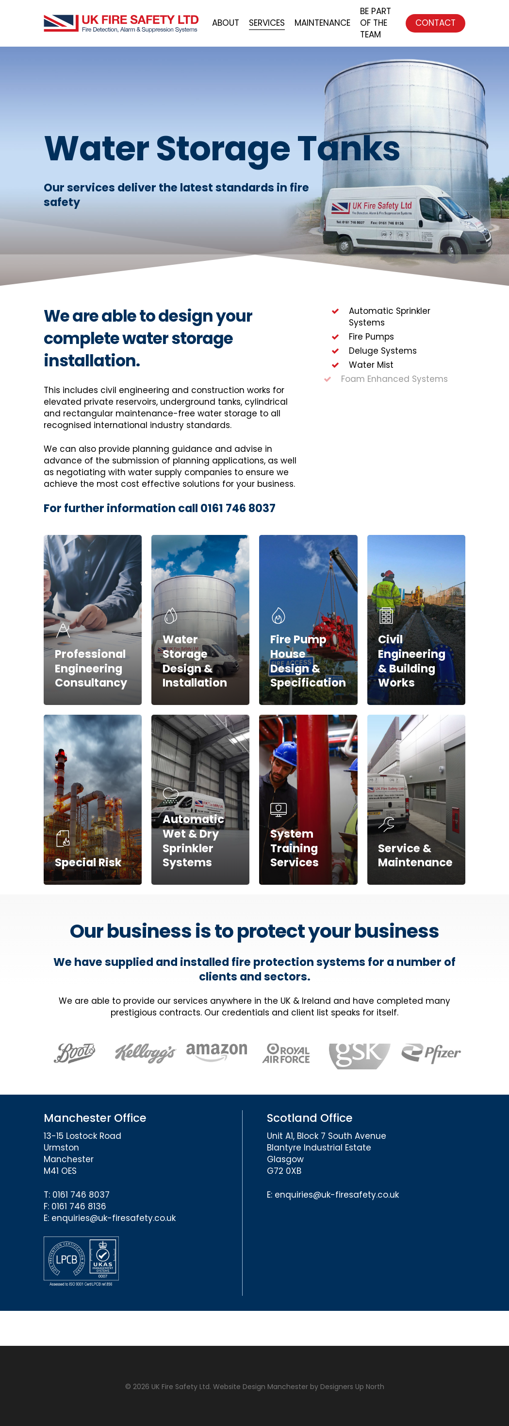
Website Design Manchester (260, 1387)
